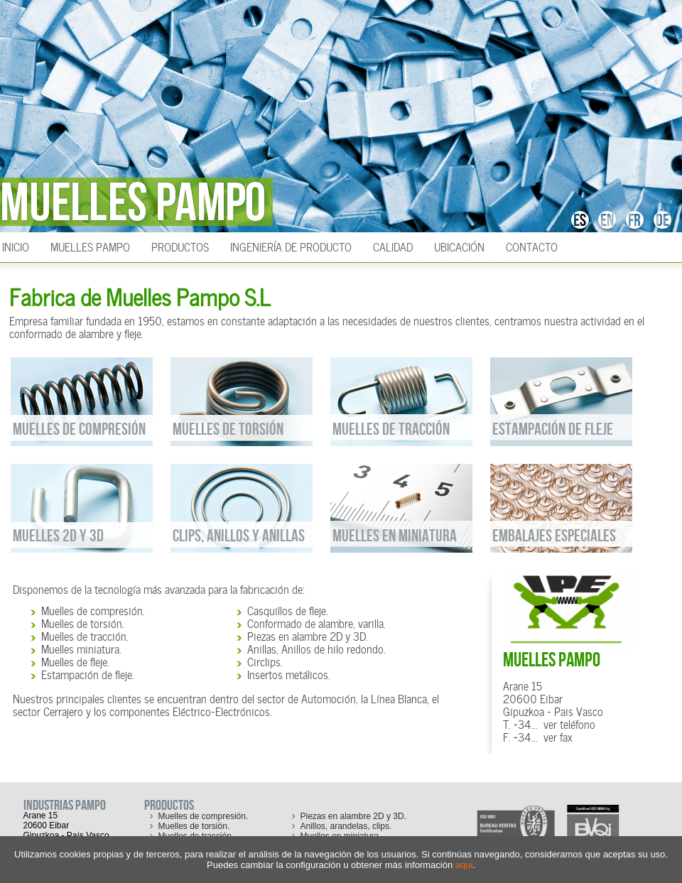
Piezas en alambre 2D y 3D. (353, 816)
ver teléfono (569, 723)
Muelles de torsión (81, 622)
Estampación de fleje (86, 673)
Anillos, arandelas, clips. (346, 826)
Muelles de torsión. (194, 826)
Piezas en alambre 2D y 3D (306, 635)
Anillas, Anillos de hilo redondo (315, 647)
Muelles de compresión (92, 609)
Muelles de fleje (74, 660)
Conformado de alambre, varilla (315, 622)
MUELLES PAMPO (551, 660)
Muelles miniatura (80, 647)
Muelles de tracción (83, 635)
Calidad (393, 245)
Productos (180, 245)
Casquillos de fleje (286, 609)
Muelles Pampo (90, 245)
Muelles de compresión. (203, 816)
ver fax (558, 735)
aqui (464, 865)
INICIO (15, 245)
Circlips (264, 660)
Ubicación (459, 245)
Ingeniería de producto (291, 245)
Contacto (532, 245)
